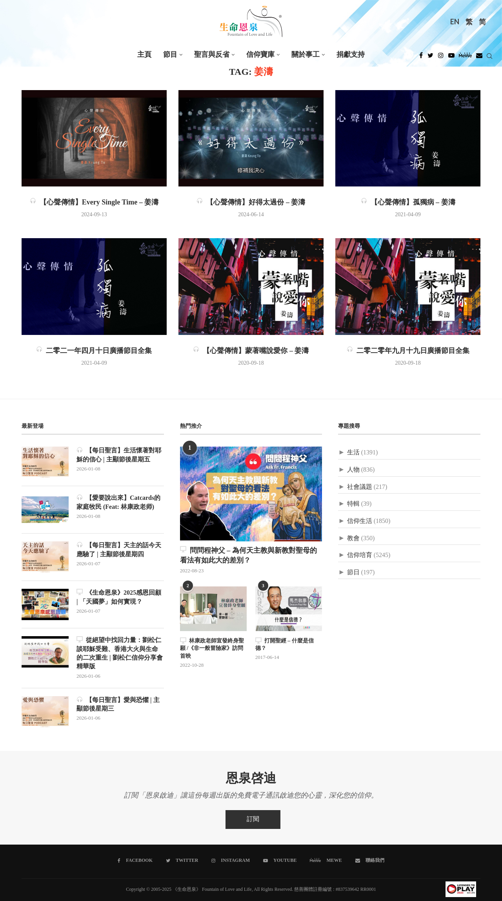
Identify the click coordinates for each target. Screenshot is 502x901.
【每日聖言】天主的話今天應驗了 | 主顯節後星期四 (118, 549)
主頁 (144, 54)
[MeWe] (465, 57)
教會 (353, 538)
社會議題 (359, 487)
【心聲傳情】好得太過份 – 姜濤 (250, 202)
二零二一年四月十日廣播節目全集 (94, 351)
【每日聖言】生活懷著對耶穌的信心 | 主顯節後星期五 (118, 455)
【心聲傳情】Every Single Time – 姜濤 (94, 202)
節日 (353, 572)
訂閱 (253, 819)
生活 (353, 452)
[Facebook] (421, 57)
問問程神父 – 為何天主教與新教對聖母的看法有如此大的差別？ (248, 555)
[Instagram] (441, 57)
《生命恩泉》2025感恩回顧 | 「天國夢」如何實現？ (118, 597)
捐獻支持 (350, 54)
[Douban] (479, 57)
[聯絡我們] (369, 861)
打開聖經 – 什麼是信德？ (284, 644)
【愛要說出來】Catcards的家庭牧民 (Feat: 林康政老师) (118, 502)
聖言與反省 (211, 54)
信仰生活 (359, 521)
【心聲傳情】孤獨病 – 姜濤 (408, 202)
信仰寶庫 (260, 54)
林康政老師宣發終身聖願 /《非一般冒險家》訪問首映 (212, 648)
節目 (170, 54)
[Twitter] (430, 57)
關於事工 (305, 54)
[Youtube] (451, 57)
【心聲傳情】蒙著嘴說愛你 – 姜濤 (251, 351)
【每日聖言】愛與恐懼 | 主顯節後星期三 (118, 704)
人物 (353, 470)
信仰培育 (359, 555)
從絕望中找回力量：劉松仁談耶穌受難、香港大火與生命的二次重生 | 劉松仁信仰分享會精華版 (119, 653)
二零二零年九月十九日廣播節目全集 (408, 351)
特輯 (353, 504)
